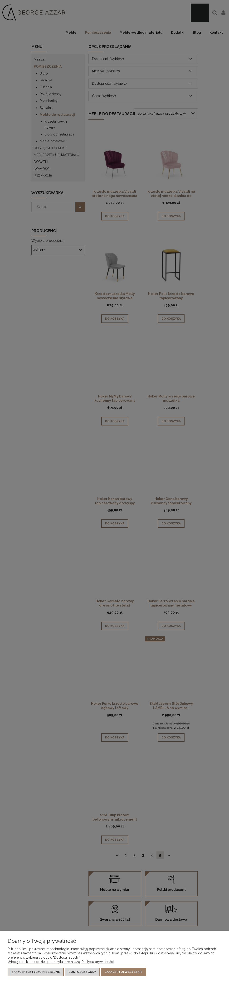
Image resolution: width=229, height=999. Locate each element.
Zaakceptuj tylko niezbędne (35, 972)
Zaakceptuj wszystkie (123, 972)
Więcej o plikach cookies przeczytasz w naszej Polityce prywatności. (61, 962)
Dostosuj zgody (82, 972)
